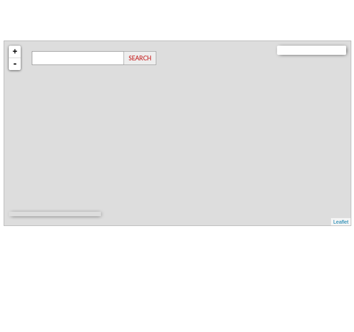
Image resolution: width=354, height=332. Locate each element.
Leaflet (340, 222)
